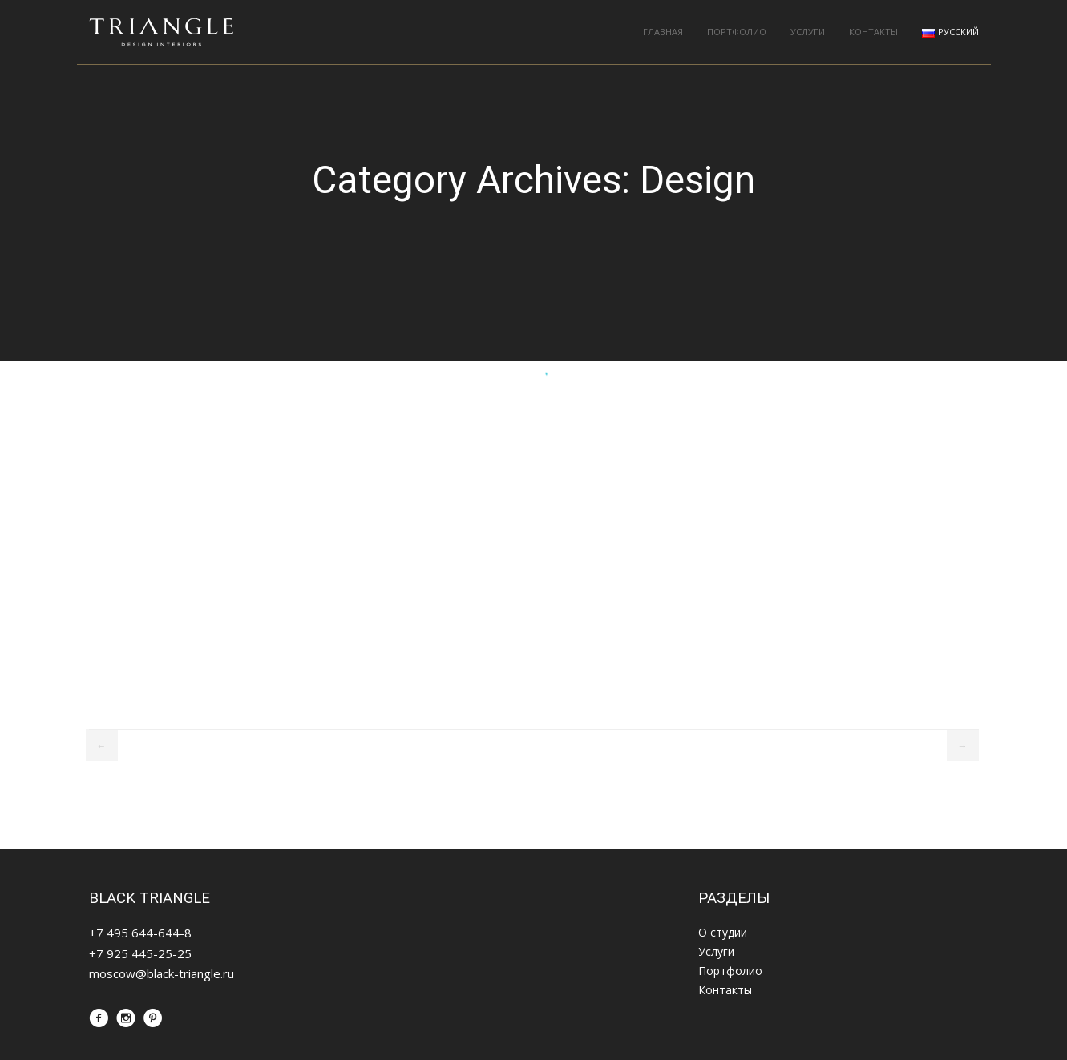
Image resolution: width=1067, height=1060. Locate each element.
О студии (722, 932)
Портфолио (736, 32)
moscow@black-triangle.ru (161, 973)
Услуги (807, 32)
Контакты (873, 32)
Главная (663, 32)
